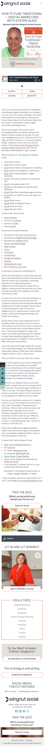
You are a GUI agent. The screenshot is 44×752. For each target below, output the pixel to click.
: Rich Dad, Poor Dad (17, 267)
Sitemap (29, 740)
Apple (12, 91)
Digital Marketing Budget (26, 238)
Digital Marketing (22, 605)
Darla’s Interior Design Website (16, 456)
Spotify (33, 96)
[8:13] (6, 171)
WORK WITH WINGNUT (22, 675)
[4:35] (6, 168)
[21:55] (6, 195)
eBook (13, 226)
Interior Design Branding (22, 617)
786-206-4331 (10, 691)
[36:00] (7, 209)
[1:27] (6, 162)
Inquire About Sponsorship (22, 659)
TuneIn (34, 473)
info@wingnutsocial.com (29, 691)
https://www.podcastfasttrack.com (27, 481)
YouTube (11, 96)
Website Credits (18, 740)
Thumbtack (8, 252)
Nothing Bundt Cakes (13, 264)
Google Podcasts (21, 473)
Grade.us (7, 261)
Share (32, 91)
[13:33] (6, 184)
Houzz (6, 249)
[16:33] (6, 187)
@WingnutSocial (20, 450)
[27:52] (6, 200)
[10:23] (6, 179)
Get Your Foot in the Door (25, 235)
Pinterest (22, 625)
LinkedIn (17, 221)
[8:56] (6, 173)
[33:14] (6, 206)
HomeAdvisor (9, 255)
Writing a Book (22, 241)
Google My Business (12, 258)
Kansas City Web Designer (15, 244)
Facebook (11, 448)
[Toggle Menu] (41, 3)
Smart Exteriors (10, 218)
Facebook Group (11, 462)
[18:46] (6, 192)
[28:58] (7, 203)
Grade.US (11, 396)
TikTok (22, 629)
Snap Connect (10, 246)
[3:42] (6, 165)
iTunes (10, 473)
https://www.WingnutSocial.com (17, 445)
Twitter (16, 223)
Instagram (22, 613)
